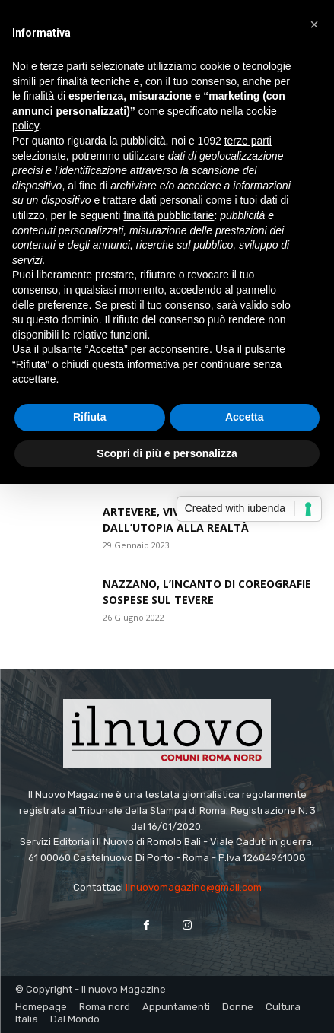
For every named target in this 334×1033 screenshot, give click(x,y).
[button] (314, 24)
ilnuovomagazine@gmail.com (194, 887)
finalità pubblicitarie (168, 215)
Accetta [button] (244, 417)
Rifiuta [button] (90, 417)
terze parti (248, 141)
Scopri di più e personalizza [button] (167, 453)
